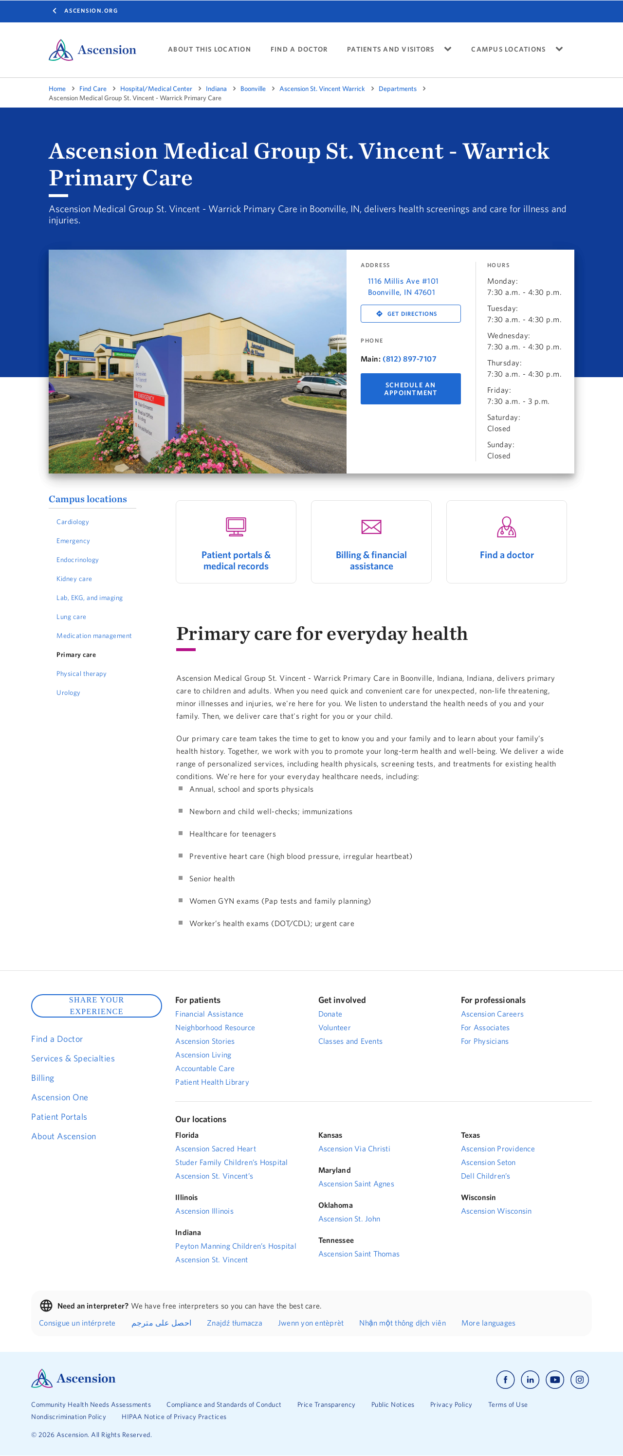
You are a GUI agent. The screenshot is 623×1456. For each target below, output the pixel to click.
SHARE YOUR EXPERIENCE (97, 1006)
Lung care (71, 616)
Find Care (93, 88)
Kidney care (74, 578)
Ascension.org (91, 10)
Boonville (253, 88)
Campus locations (88, 498)
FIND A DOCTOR (299, 49)
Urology (68, 692)
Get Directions (412, 313)
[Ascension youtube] (555, 1379)
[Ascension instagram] (579, 1379)
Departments (398, 88)
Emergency (73, 540)
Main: (371, 359)
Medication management (94, 635)
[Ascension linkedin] (530, 1379)
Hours (498, 265)
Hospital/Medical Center (156, 88)
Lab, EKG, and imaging (89, 597)
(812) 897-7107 (410, 359)
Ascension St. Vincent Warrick (322, 88)
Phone (372, 340)
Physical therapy (81, 673)
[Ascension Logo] (73, 1385)
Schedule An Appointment (411, 389)
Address (375, 265)
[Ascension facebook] (505, 1379)
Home (57, 88)
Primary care (76, 654)
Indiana (216, 88)
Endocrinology (77, 559)
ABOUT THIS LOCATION (209, 49)
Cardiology (72, 521)
